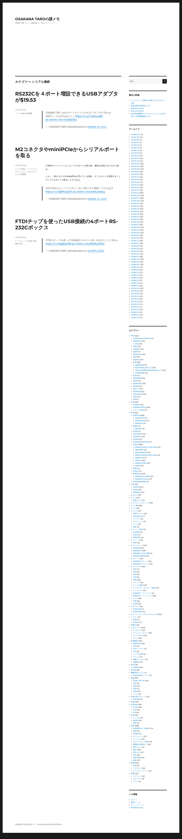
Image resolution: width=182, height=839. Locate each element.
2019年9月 (135, 235)
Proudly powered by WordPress (49, 824)
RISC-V (136, 389)
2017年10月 (135, 291)
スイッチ (136, 582)
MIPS (135, 381)
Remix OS (139, 423)
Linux (135, 444)
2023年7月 (135, 148)
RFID (135, 686)
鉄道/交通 (136, 758)
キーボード (137, 630)
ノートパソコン (31, 169)
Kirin (135, 375)
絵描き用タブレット (138, 696)
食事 (134, 760)
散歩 (134, 750)
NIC (134, 572)
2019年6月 (135, 243)
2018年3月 (135, 283)
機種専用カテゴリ (137, 673)
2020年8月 (135, 206)
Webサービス (138, 513)
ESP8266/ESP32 (139, 407)
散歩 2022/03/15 (137, 111)
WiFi (135, 580)
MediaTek (137, 378)
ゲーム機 (134, 505)
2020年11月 (135, 198)
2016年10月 (135, 304)
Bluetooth (137, 643)
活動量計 (136, 662)
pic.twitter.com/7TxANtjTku (61, 119)
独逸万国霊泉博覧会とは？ (141, 106)
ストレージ (135, 540)
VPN (134, 577)
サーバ (133, 508)
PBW (135, 731)
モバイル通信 (138, 585)
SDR (134, 689)
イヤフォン (137, 776)
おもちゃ (134, 495)
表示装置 (134, 704)
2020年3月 (135, 219)
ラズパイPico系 (139, 410)
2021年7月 (135, 177)
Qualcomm (137, 383)
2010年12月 (135, 317)
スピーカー (137, 779)
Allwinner (137, 341)
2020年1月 (135, 225)
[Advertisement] (91, 57)
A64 (136, 344)
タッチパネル (138, 635)
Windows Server (141, 479)
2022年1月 (135, 161)
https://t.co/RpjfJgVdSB (58, 243)
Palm (135, 468)
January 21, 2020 (97, 198)
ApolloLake (139, 365)
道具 (20, 244)
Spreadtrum (138, 394)
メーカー (134, 617)
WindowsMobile (139, 482)
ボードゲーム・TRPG (141, 742)
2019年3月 (135, 251)
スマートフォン (136, 545)
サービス (134, 511)
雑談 (132, 726)
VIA (134, 399)
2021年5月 (135, 182)
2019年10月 (135, 233)
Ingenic (136, 360)
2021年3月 (135, 187)
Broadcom (137, 354)
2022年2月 (135, 158)
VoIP (135, 574)
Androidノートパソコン (142, 593)
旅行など (136, 752)
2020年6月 (135, 211)
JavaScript (137, 609)
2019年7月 (135, 241)
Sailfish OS (139, 458)
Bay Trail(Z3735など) (143, 368)
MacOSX (138, 429)
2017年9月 (135, 294)
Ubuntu (138, 460)
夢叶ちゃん (137, 747)
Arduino (136, 405)
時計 (132, 665)
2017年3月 (135, 299)
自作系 (135, 604)
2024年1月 (135, 145)
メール (135, 524)
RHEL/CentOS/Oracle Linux (146, 455)
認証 (134, 527)
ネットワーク (136, 566)
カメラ (133, 498)
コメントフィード (137, 805)
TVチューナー (138, 649)
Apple (135, 352)
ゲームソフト (138, 736)
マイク (135, 781)
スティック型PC (137, 529)
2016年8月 (135, 307)
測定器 (135, 720)
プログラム (135, 606)
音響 (132, 773)
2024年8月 (135, 140)
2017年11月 (135, 288)
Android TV (139, 418)
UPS (134, 651)
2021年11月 (135, 166)
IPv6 (135, 569)
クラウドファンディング (140, 503)
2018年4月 (135, 280)
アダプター (137, 768)
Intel (135, 362)
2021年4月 (135, 185)
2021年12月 (135, 164)
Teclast (136, 622)
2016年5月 (135, 315)
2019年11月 (135, 230)
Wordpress (137, 516)
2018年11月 (135, 262)
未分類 (133, 670)
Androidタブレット (140, 561)
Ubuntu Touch (141, 463)
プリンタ (136, 657)
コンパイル (137, 739)
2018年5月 (135, 278)
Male (135, 620)
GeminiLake (140, 373)
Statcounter (6, 837)
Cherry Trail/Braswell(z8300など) (148, 370)
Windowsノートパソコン (142, 596)
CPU (132, 336)
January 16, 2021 (97, 126)
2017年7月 (135, 296)
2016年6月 (135, 312)
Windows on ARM (142, 476)
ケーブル (18, 241)
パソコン (134, 598)
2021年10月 (135, 169)
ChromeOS (137, 434)
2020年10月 (135, 201)
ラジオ (135, 694)
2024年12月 (135, 134)
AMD (135, 346)
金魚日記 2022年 (137, 108)
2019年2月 (135, 254)
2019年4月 (135, 248)
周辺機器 (29, 113)
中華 (134, 601)
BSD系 (135, 431)
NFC (134, 683)
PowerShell (137, 612)
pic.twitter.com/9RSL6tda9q (89, 191)
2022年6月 (135, 153)
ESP (134, 357)
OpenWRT (139, 450)
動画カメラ (137, 500)
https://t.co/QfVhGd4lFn (59, 191)
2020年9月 (135, 203)
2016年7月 (135, 310)
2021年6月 (135, 180)
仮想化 (133, 625)
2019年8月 (135, 238)
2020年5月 (135, 214)
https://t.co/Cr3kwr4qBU (89, 116)
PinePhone (137, 551)
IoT (132, 402)
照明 (134, 723)
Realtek (136, 386)
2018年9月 (135, 267)
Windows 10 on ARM (141, 553)
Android (136, 415)
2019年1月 (135, 256)
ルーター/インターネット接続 (144, 588)
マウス (135, 638)
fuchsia (136, 439)
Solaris (136, 471)
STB (132, 484)
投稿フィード (136, 802)
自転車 (133, 702)
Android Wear (140, 421)
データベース (138, 521)
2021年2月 (135, 190)
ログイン (134, 800)
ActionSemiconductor (142, 338)
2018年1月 (135, 286)
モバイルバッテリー (140, 771)
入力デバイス (136, 628)
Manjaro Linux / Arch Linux (146, 447)
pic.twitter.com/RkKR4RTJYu (88, 243)
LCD (134, 710)
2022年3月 (135, 156)
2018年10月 (135, 264)
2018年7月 (135, 272)
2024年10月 (135, 137)
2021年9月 (135, 172)
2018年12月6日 (96, 250)
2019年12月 (135, 227)
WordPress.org (137, 808)
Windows (137, 474)
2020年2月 (135, 222)
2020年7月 (135, 209)
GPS (134, 646)
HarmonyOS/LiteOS (141, 442)
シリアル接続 (20, 113)
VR (134, 712)
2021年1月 (135, 193)
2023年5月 (135, 150)
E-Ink (135, 707)
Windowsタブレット (141, 564)
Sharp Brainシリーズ (141, 675)
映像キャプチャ (139, 659)
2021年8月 (135, 174)
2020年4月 (135, 217)
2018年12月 (135, 259)
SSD (134, 543)
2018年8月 (135, 270)
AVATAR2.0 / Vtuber (141, 728)
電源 (132, 763)
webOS (138, 466)
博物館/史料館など (140, 744)
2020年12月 (135, 195)
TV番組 (136, 734)
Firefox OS (137, 436)
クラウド (136, 519)
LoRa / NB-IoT (139, 681)
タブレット (135, 559)
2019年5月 (135, 246)
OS (132, 413)
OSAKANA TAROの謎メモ (37, 19)
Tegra (135, 397)
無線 (132, 678)
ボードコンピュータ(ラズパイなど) (144, 614)
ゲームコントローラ (140, 633)
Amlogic (136, 349)
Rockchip (137, 391)
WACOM (136, 699)
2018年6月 (135, 275)
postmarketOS (141, 452)
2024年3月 (135, 142)
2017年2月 (135, 302)
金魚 (134, 755)
